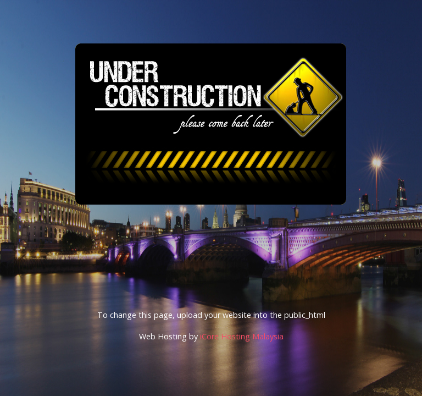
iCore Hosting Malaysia (242, 336)
